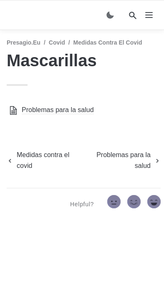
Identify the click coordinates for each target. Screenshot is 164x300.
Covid (57, 42)
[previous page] (44, 160)
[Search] (133, 15)
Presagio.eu (23, 42)
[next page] (123, 160)
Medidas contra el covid (107, 42)
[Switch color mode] (110, 15)
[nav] (149, 15)
